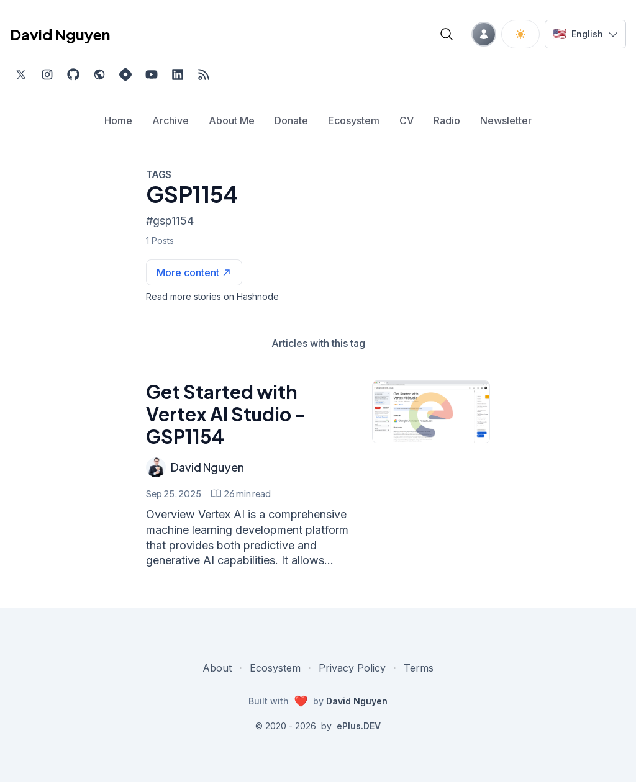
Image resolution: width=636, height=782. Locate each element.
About (217, 668)
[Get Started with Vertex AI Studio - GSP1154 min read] (241, 493)
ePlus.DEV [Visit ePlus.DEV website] (359, 726)
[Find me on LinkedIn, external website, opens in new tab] (177, 74)
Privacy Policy (352, 668)
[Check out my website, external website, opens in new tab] (99, 74)
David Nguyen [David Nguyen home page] (60, 34)
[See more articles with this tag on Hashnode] (194, 272)
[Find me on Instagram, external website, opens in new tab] (47, 74)
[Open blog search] (446, 34)
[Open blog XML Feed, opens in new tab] (204, 74)
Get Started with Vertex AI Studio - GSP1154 (226, 414)
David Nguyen (207, 467)
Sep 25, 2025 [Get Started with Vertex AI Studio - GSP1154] (173, 493)
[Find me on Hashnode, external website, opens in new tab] (125, 74)
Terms (419, 668)
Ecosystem (275, 668)
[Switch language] (585, 34)
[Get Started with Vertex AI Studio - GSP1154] (431, 411)
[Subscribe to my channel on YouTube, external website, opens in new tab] (151, 74)
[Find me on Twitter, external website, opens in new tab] (21, 74)
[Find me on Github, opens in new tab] (73, 74)
